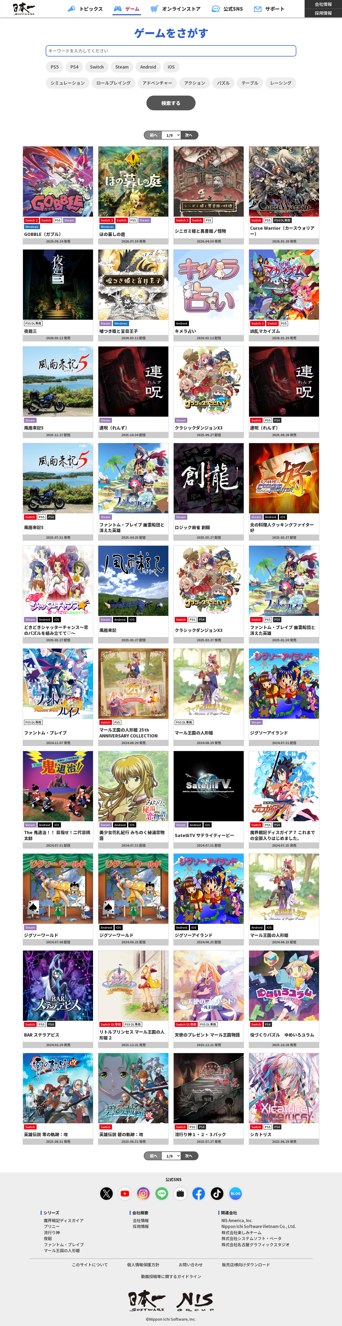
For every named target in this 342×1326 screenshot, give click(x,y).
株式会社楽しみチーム (241, 1232)
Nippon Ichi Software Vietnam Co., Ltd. (258, 1226)
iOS (171, 66)
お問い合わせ (191, 1264)
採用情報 (323, 13)
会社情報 (323, 4)
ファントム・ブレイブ (64, 1244)
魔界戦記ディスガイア (64, 1220)
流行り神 (52, 1232)
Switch (97, 66)
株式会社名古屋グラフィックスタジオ (255, 1244)
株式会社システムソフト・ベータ (251, 1238)
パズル (223, 83)
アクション (194, 83)
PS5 (54, 66)
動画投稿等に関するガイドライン (171, 1276)
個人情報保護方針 (143, 1264)
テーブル (250, 83)
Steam (122, 66)
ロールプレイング (113, 83)
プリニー (52, 1226)
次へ (188, 135)
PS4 (74, 66)
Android (148, 66)
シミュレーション (67, 83)
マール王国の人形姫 (62, 1250)
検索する (171, 102)
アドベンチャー (157, 83)
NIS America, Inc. (237, 1220)
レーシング (281, 83)
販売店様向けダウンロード (246, 1264)
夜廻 (48, 1238)
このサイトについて (90, 1264)
